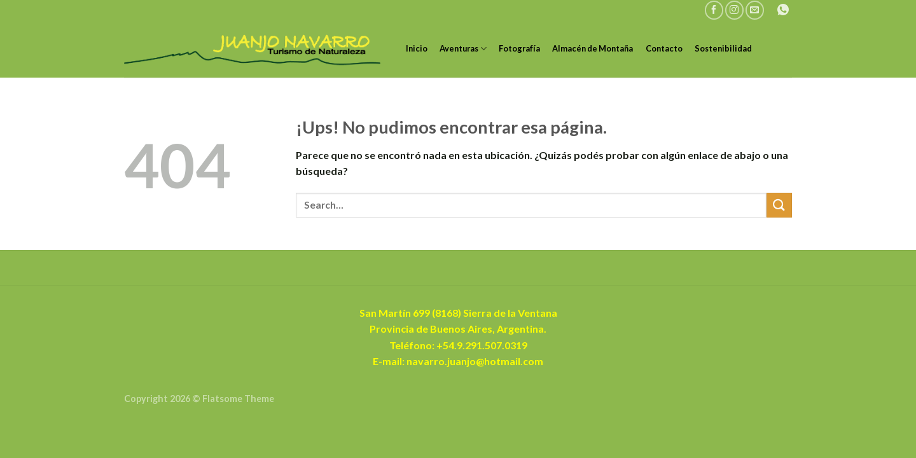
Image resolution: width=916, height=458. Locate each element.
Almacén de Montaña (592, 48)
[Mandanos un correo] (755, 10)
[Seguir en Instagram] (734, 10)
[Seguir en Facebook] (714, 10)
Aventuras (463, 49)
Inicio (416, 48)
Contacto (664, 48)
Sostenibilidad (723, 48)
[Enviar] (779, 205)
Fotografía (519, 48)
